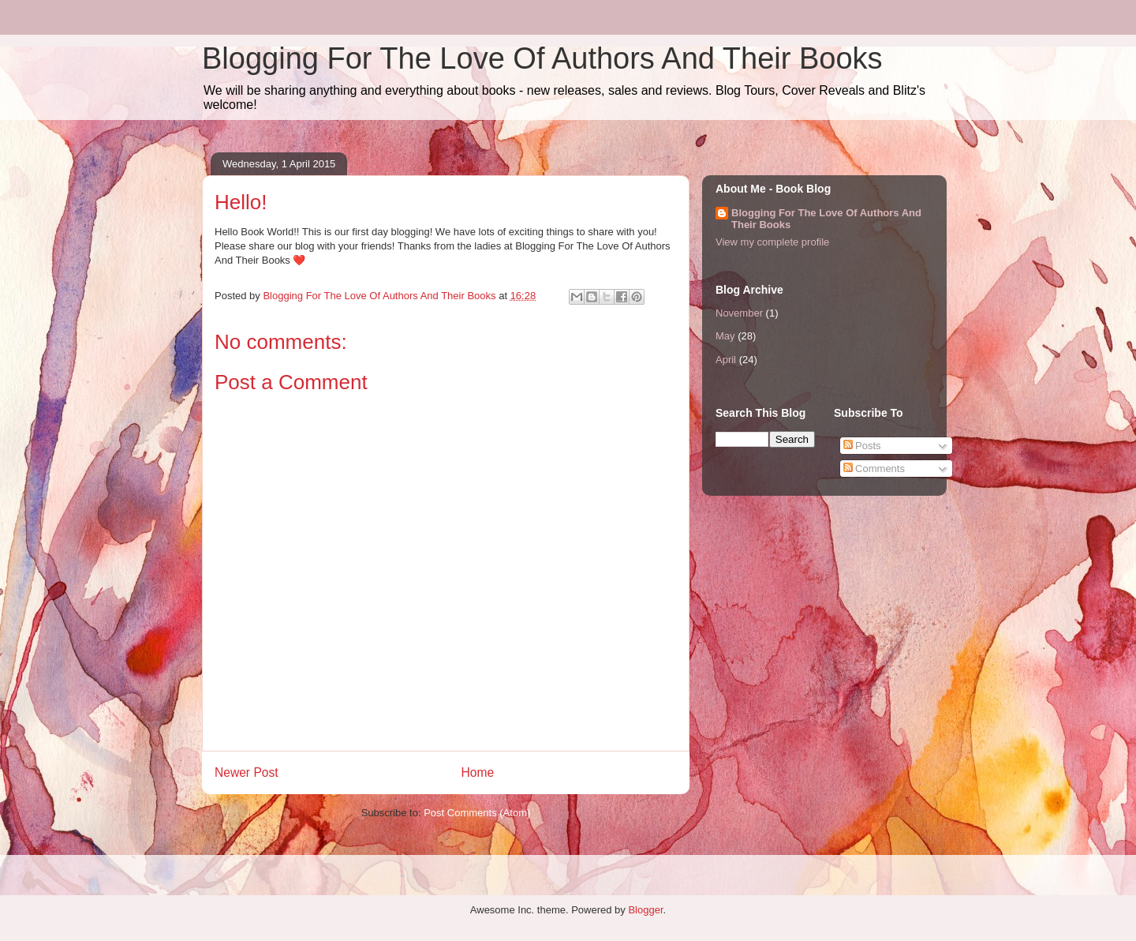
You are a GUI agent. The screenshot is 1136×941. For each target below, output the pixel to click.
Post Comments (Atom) (477, 813)
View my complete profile (772, 242)
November (739, 313)
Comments (874, 468)
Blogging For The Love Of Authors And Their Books (542, 58)
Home (478, 772)
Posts (862, 446)
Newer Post (246, 772)
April (726, 360)
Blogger (645, 910)
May (725, 336)
